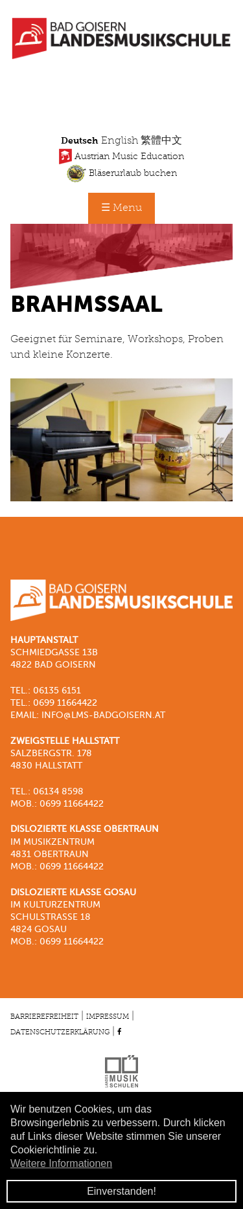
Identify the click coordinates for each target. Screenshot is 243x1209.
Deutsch (79, 141)
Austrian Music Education (121, 156)
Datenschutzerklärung (60, 1032)
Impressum (107, 1017)
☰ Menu (121, 208)
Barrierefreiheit (44, 1017)
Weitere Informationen (61, 1163)
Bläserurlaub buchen (122, 173)
